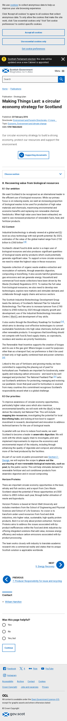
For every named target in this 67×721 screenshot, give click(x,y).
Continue (9, 648)
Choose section (33, 173)
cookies (14, 5)
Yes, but (12, 638)
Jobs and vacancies (29, 687)
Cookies (42, 681)
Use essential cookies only (33, 41)
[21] (55, 377)
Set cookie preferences (33, 48)
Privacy (45, 687)
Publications (15, 89)
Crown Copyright (9, 687)
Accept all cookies (33, 32)
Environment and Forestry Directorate (30, 120)
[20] (3, 358)
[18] (25, 242)
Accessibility (7, 681)
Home (5, 89)
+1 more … (52, 120)
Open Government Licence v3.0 (45, 699)
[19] (62, 322)
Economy (12, 124)
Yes (10, 624)
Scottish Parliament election (22, 59)
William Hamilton (13, 601)
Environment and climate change (32, 124)
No (9, 631)
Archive (20, 681)
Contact (31, 681)
